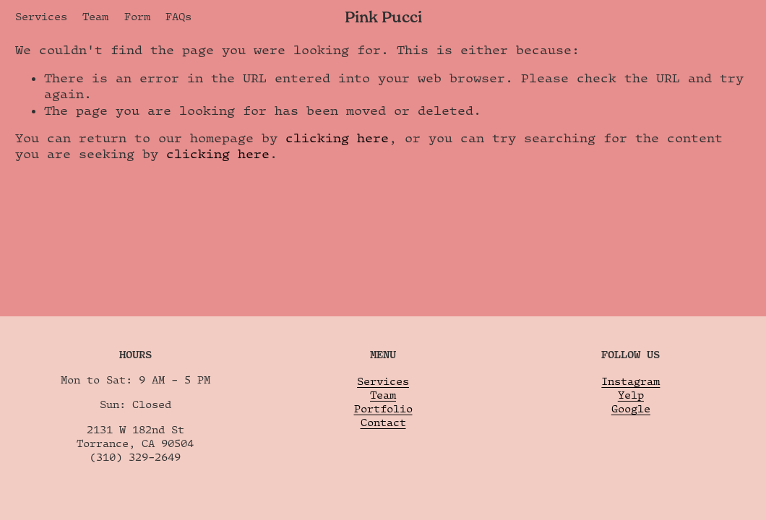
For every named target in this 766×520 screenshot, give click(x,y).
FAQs (178, 16)
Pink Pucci (383, 16)
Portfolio (383, 408)
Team (95, 16)
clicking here (337, 138)
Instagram (630, 381)
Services (41, 16)
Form (137, 16)
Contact (383, 422)
